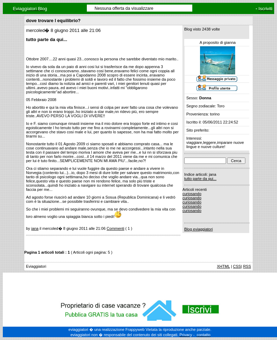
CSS (237, 266)
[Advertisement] (140, 284)
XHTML (223, 266)
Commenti (115, 228)
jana (35, 228)
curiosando (191, 194)
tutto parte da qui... (200, 178)
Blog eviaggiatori (198, 229)
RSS (247, 266)
